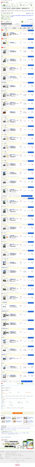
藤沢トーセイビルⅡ (3, 186)
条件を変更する (5, 19)
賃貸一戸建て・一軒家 (12, 454)
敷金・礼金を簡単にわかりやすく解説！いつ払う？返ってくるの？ (30, 418)
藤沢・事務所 (5, 38)
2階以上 (19, 401)
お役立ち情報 (1, 458)
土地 (18, 455)
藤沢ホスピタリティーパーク (4, 293)
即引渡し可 (27, 401)
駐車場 (18, 454)
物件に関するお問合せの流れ (22, 451)
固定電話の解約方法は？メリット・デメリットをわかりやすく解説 (19, 418)
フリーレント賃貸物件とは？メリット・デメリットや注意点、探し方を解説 (30, 421)
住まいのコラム (23, 458)
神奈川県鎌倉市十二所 (4, 354)
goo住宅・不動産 (2, 451)
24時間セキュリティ (4, 401)
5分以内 (10, 398)
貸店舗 (11, 392)
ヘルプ (15, 460)
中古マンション (10, 455)
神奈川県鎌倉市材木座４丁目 (4, 328)
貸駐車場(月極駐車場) (28, 392)
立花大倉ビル (3, 337)
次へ (32, 21)
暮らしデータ (18, 458)
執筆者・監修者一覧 (27, 458)
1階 (10, 401)
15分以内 (21, 398)
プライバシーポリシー (12, 460)
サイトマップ (21, 460)
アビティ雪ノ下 (3, 276)
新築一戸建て (13, 455)
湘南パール (2, 363)
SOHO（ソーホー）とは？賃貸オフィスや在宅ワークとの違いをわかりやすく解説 (8, 418)
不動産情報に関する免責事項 (30, 451)
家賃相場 (20, 454)
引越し (7, 458)
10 (30, 21)
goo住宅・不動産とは (7, 451)
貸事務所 (3, 392)
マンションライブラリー (10, 458)
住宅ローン (23, 455)
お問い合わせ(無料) (30, 30)
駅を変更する (8, 16)
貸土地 (19, 392)
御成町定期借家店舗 (3, 82)
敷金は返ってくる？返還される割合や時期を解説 (19, 421)
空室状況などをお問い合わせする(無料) (26, 25)
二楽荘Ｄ (2, 108)
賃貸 (5, 454)
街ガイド (20, 458)
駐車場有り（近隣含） (20, 402)
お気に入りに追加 (17, 25)
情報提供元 (27, 451)
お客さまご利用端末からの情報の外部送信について (14, 451)
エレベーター (11, 402)
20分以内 (24, 398)
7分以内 (13, 398)
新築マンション (6, 455)
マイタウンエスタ (3, 250)
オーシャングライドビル (4, 73)
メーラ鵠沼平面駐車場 (4, 302)
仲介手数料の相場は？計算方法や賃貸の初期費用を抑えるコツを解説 (8, 421)
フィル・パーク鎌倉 (3, 134)
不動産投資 (20, 455)
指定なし (3, 398)
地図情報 (30, 458)
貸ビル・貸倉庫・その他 (4, 393)
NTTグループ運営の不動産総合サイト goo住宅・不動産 (6, 0)
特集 (5, 458)
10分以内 (17, 398)
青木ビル (5, 47)
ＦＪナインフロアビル (4, 169)
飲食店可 (3, 402)
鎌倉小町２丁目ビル (3, 99)
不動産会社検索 (14, 458)
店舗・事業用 (8, 454)
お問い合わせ (18, 460)
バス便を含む (3, 399)
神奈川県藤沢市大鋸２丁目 (4, 267)
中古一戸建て (16, 455)
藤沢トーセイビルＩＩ (4, 206)
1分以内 (7, 398)
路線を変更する (3, 16)
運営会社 (23, 460)
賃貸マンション (15, 454)
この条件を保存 (30, 19)
